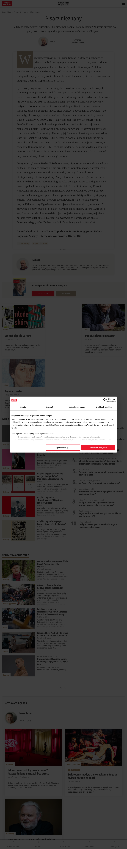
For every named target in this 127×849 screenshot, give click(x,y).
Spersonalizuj (63, 448)
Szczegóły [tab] (50, 407)
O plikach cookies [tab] (104, 407)
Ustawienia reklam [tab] (77, 407)
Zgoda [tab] (23, 407)
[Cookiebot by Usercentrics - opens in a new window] (105, 400)
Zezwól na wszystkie (98, 448)
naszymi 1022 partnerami (29, 419)
